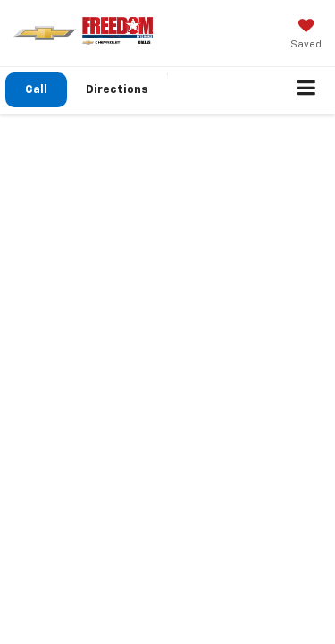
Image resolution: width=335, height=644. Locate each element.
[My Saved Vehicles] (306, 36)
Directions (117, 90)
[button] (36, 89)
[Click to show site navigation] (307, 90)
